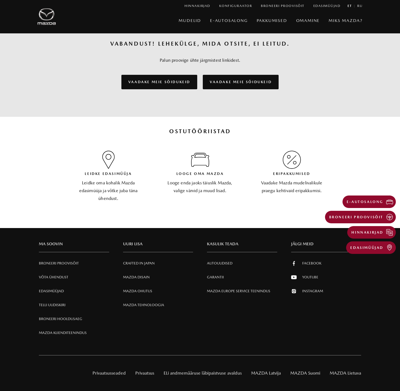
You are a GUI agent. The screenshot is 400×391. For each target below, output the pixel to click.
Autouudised (219, 263)
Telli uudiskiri (52, 305)
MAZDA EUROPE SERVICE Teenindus (238, 291)
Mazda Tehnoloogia (143, 305)
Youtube (304, 277)
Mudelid (190, 20)
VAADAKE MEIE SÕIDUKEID (159, 82)
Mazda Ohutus (137, 291)
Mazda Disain (136, 277)
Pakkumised (272, 20)
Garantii (215, 277)
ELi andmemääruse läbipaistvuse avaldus (203, 373)
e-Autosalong (229, 20)
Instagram (307, 291)
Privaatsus (144, 373)
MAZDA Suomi (305, 373)
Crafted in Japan (139, 263)
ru (359, 6)
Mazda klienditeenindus (63, 333)
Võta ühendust (53, 277)
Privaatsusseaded (109, 373)
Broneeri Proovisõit (59, 263)
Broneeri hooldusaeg (60, 319)
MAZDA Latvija (266, 373)
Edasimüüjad (51, 291)
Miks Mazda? (345, 20)
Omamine (308, 20)
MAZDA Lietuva (345, 373)
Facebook (306, 263)
